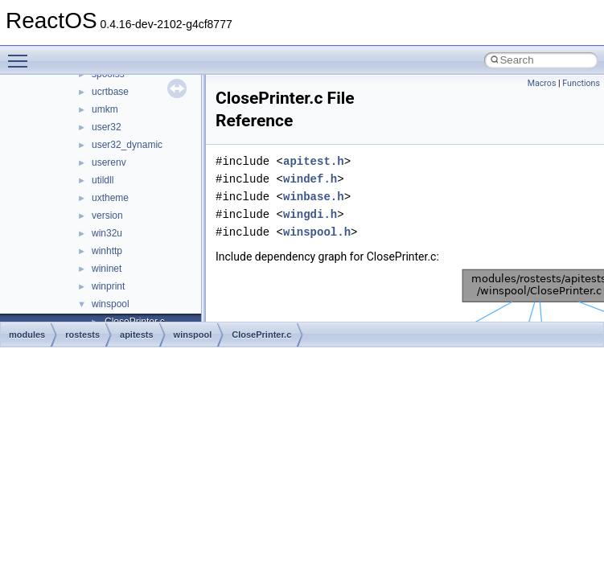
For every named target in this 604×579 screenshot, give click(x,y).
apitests (137, 334)
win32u (107, 233)
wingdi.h (310, 214)
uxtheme (110, 197)
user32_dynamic (127, 144)
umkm (105, 109)
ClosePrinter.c (261, 334)
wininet (106, 268)
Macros (542, 83)
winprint (108, 286)
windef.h (310, 179)
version (107, 215)
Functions (581, 83)
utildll (102, 180)
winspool (110, 304)
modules (27, 334)
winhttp (107, 251)
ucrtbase (110, 91)
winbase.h (313, 196)
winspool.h (317, 232)
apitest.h (313, 161)
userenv (109, 162)
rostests (82, 334)
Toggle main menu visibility (21, 54)
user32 (106, 127)
